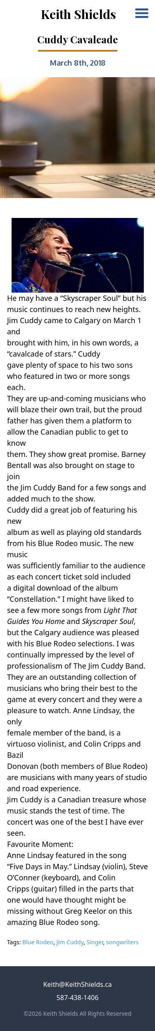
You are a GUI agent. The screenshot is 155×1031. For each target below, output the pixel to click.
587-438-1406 (78, 997)
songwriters (122, 942)
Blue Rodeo (37, 942)
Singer (94, 942)
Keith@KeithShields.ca (77, 984)
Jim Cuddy (70, 942)
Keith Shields (78, 14)
